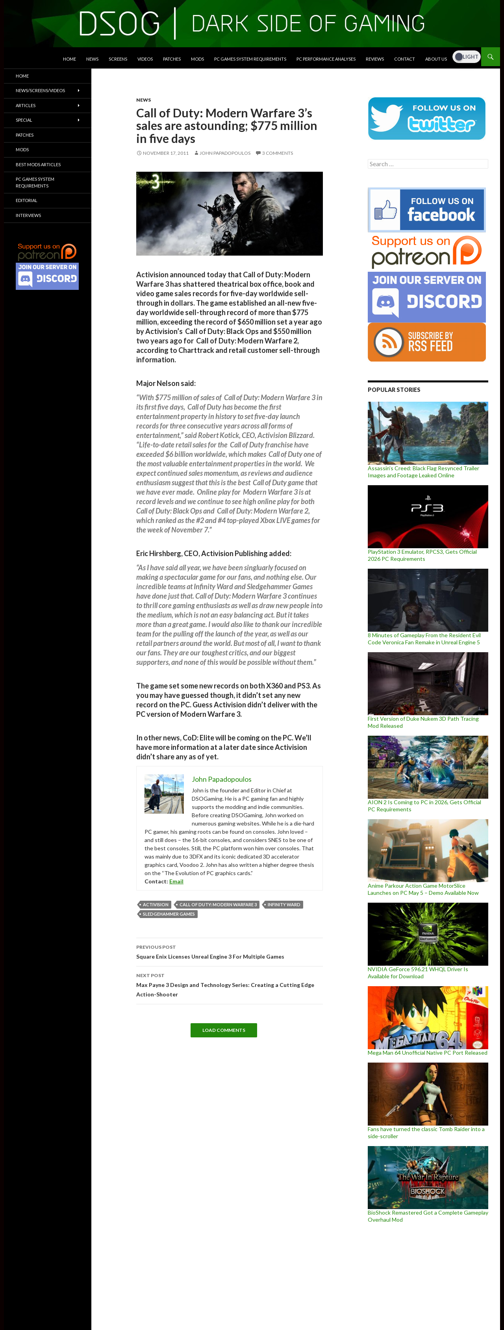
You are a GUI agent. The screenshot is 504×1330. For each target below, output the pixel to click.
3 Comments (277, 153)
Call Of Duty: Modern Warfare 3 (218, 904)
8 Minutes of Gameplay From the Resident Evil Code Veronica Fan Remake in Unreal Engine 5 (424, 639)
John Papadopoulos (225, 153)
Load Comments (223, 1030)
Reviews (375, 58)
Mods (197, 58)
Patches (172, 58)
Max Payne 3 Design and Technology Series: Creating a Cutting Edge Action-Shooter (229, 984)
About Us (436, 58)
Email (176, 881)
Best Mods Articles (38, 164)
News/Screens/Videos (40, 90)
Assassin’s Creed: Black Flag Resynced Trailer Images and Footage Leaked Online (423, 472)
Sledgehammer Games (169, 913)
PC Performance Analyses (326, 58)
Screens (118, 58)
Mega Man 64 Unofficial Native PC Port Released (427, 1052)
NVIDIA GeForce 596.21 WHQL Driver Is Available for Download (418, 972)
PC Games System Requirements (250, 58)
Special (24, 119)
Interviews (28, 215)
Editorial (26, 200)
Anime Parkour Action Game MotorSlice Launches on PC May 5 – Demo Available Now (423, 889)
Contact (404, 58)
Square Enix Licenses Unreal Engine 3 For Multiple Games (229, 951)
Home (69, 58)
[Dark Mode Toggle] (466, 56)
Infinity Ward (284, 904)
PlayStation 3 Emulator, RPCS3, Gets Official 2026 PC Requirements (422, 555)
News (92, 58)
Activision (156, 904)
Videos (145, 58)
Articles (25, 105)
